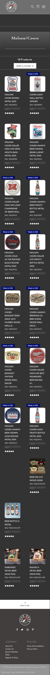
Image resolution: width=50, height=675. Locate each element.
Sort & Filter (25, 66)
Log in (7, 108)
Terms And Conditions (35, 646)
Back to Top (25, 603)
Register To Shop (11, 658)
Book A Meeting (11, 652)
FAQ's (7, 655)
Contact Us (9, 649)
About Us (9, 646)
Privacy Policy (32, 649)
